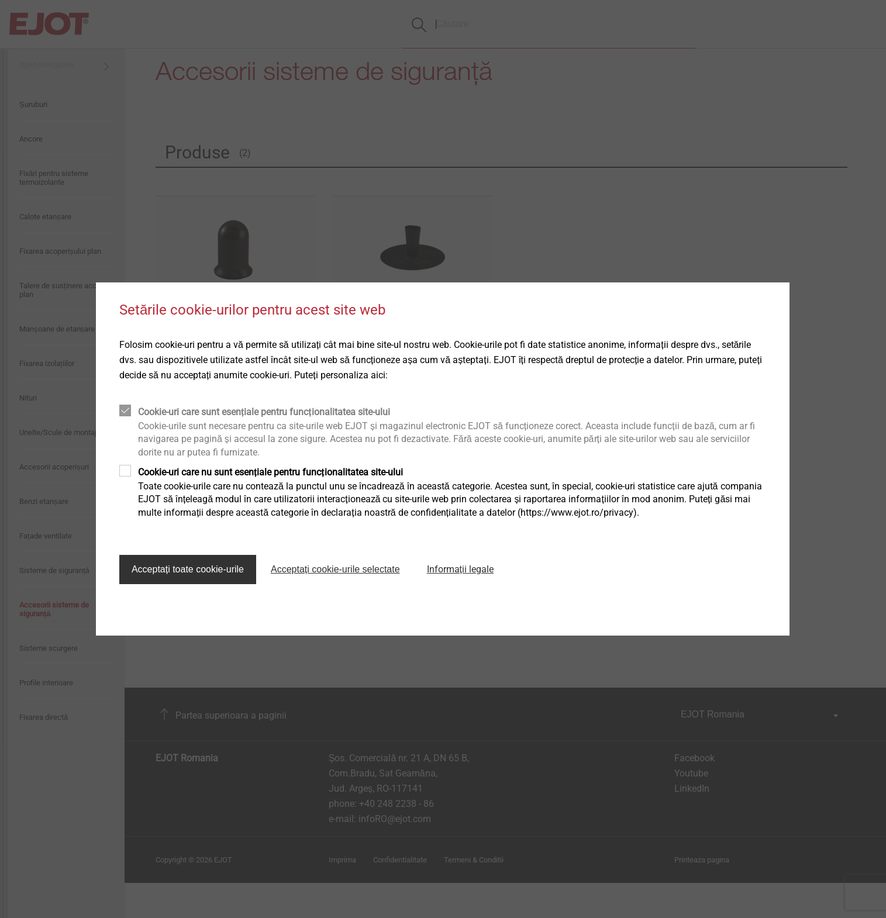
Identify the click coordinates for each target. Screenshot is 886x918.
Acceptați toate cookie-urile (188, 569)
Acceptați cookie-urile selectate (335, 569)
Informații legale (460, 569)
